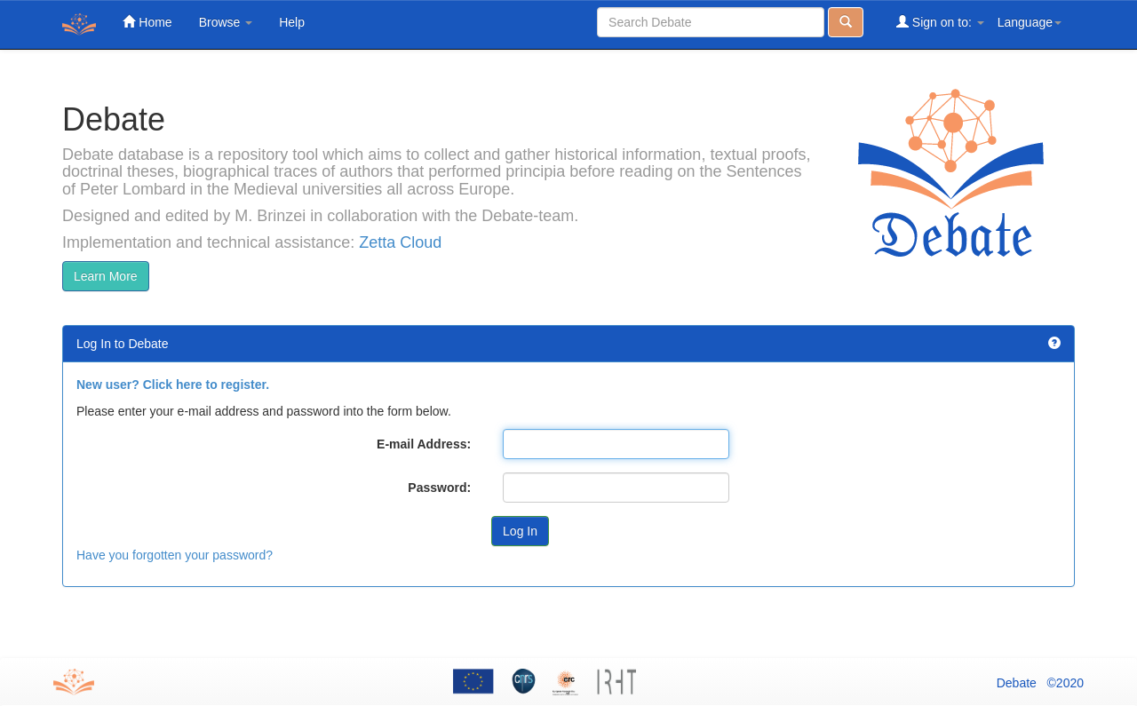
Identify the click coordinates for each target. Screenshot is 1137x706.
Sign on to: (940, 21)
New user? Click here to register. (172, 384)
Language (1029, 22)
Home (147, 21)
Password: (439, 487)
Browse (226, 22)
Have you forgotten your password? (174, 555)
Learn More (106, 276)
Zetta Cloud (400, 242)
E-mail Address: (424, 444)
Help (292, 22)
